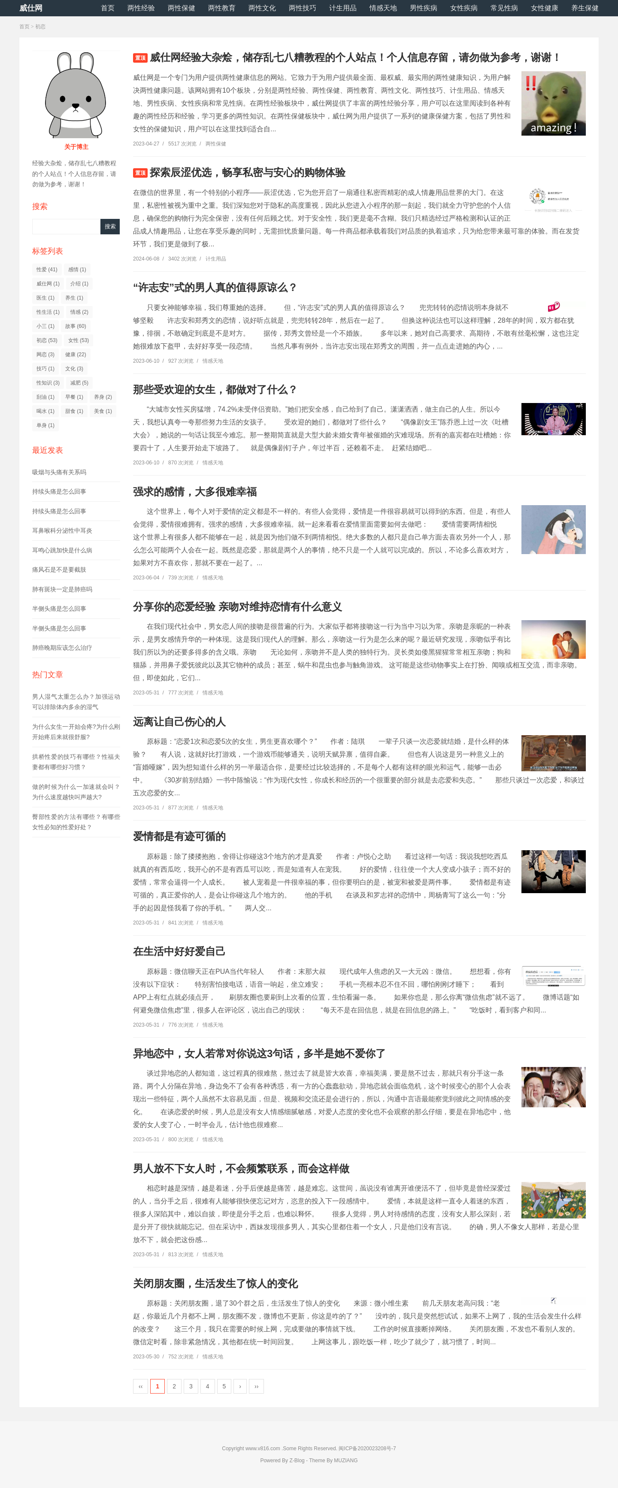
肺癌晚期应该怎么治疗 (62, 647)
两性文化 (262, 8)
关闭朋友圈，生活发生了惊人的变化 (215, 1283)
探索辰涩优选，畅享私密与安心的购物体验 (247, 172)
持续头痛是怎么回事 (59, 491)
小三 (45, 326)
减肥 (79, 383)
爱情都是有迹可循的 (179, 836)
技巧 (45, 369)
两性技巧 (302, 8)
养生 (74, 298)
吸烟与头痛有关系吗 (59, 472)
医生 (45, 298)
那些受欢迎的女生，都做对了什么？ (215, 389)
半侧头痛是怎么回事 (59, 608)
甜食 (74, 411)
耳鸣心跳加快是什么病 (62, 550)
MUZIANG (345, 1461)
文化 (74, 369)
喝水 (45, 411)
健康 (75, 355)
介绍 (79, 284)
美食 (103, 411)
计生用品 (343, 8)
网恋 (45, 355)
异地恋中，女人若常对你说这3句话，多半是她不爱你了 (259, 1053)
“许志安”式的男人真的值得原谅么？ (215, 287)
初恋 (47, 340)
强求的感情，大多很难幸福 (195, 491)
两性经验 (141, 8)
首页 (108, 8)
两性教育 (222, 8)
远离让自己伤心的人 (179, 721)
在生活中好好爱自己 (179, 951)
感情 (77, 270)
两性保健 (181, 8)
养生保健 (585, 8)
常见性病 (504, 8)
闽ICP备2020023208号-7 (367, 1449)
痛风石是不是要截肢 (59, 569)
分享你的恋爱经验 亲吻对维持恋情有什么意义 (237, 606)
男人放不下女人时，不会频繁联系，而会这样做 (241, 1168)
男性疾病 (423, 8)
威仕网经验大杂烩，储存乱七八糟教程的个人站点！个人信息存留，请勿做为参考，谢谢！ (356, 57)
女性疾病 (464, 8)
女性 (78, 340)
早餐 (74, 397)
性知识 (48, 383)
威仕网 (30, 8)
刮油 (45, 397)
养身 (103, 397)
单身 (45, 425)
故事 (75, 326)
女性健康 (544, 8)
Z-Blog (296, 1461)
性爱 (47, 270)
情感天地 (383, 8)
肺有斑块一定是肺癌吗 (62, 589)
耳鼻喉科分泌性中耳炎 (62, 530)
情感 (79, 312)
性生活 (48, 312)
